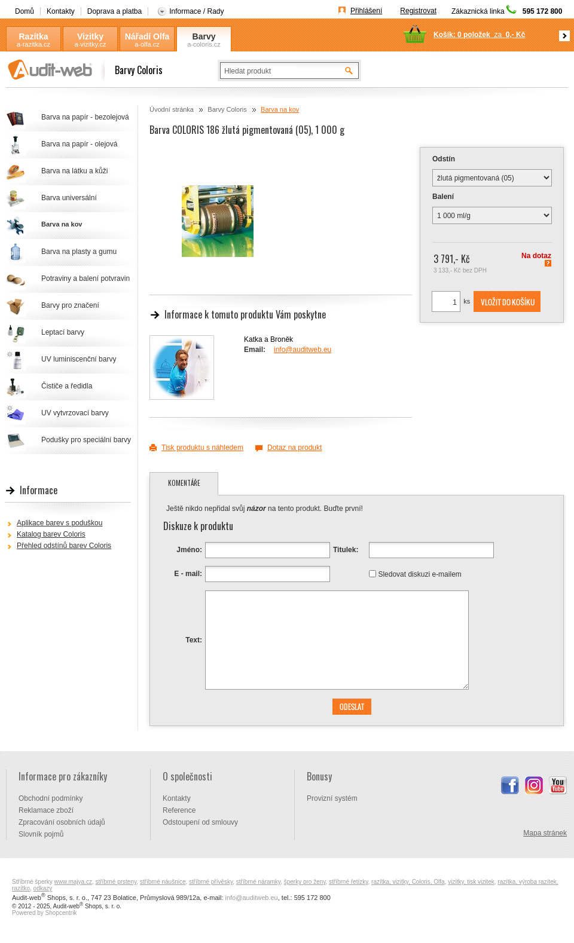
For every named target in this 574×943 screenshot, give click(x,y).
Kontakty (61, 11)
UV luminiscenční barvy (78, 359)
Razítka (33, 36)
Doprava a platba (114, 11)
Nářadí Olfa (147, 36)
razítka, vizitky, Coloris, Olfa (408, 881)
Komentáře (184, 483)
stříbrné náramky (258, 881)
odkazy (43, 888)
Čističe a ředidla (66, 386)
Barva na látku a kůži (74, 171)
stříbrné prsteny (116, 881)
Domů (24, 11)
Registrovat (418, 11)
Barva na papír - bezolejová (85, 117)
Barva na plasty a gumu (79, 251)
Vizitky (90, 36)
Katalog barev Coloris (51, 534)
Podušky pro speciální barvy (86, 440)
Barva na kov (280, 109)
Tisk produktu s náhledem (202, 447)
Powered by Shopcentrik (44, 913)
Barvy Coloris (204, 37)
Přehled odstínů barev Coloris (64, 545)
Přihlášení (366, 11)
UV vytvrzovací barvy (75, 413)
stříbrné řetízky (348, 881)
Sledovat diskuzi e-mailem (419, 574)
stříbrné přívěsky (211, 881)
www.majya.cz (73, 881)
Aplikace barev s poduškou (59, 523)
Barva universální (69, 198)
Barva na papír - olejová (79, 144)
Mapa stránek (545, 833)
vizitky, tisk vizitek (471, 881)
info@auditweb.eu (302, 349)
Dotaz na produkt (294, 447)
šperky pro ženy (305, 881)
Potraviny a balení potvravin (85, 278)
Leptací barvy (62, 332)
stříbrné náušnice (163, 881)
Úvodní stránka (171, 109)
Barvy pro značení (70, 305)
